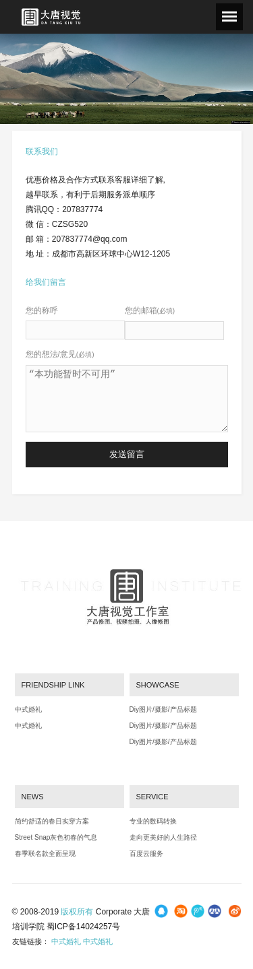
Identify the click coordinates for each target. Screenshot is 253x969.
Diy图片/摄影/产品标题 (163, 709)
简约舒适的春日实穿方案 (52, 821)
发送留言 (126, 454)
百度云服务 (146, 853)
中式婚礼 (28, 709)
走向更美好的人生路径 (163, 837)
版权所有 (77, 911)
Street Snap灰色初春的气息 (56, 837)
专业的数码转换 (153, 821)
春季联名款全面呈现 (45, 853)
